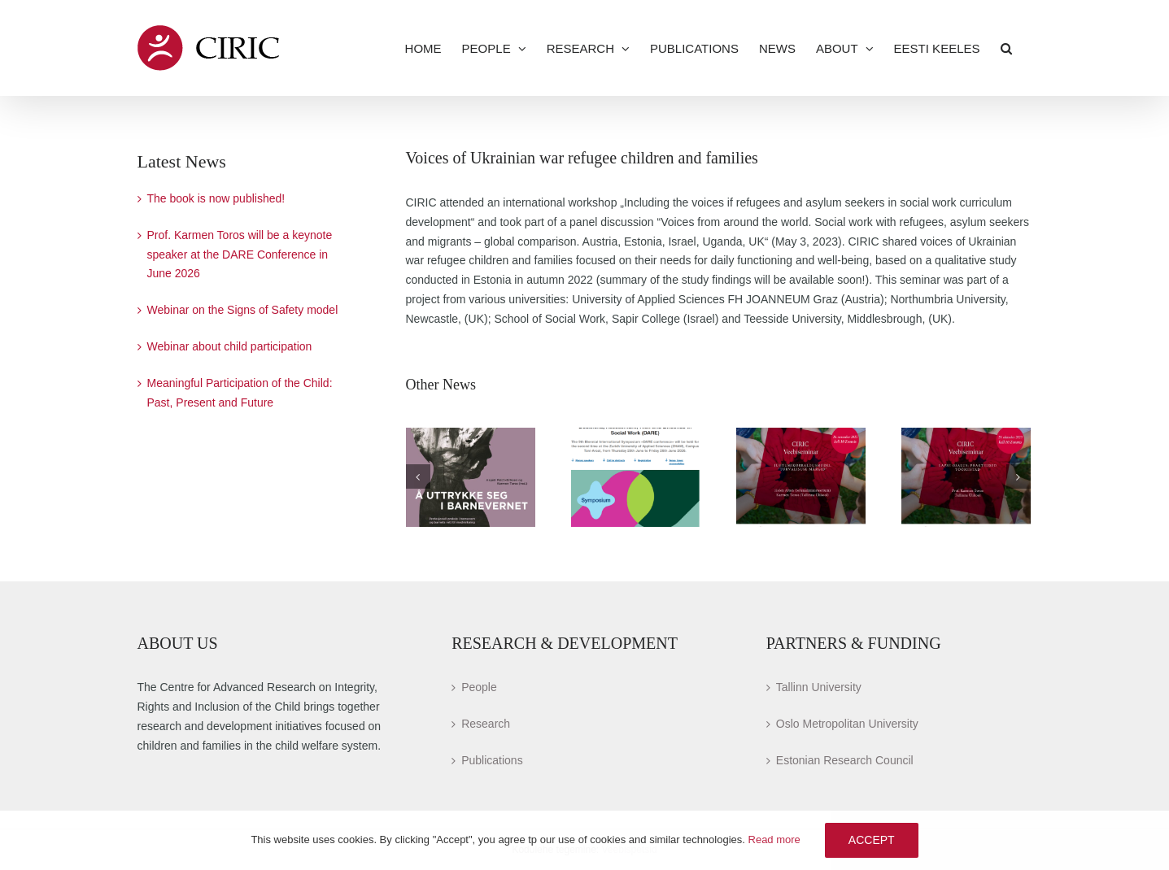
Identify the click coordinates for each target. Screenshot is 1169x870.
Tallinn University (818, 687)
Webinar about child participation (229, 346)
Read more (774, 839)
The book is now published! (216, 198)
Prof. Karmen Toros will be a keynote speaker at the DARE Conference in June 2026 (240, 254)
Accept (871, 839)
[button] (1006, 48)
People (479, 687)
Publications (492, 760)
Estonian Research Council (845, 760)
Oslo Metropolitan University (847, 723)
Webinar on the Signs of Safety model (242, 309)
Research (485, 723)
